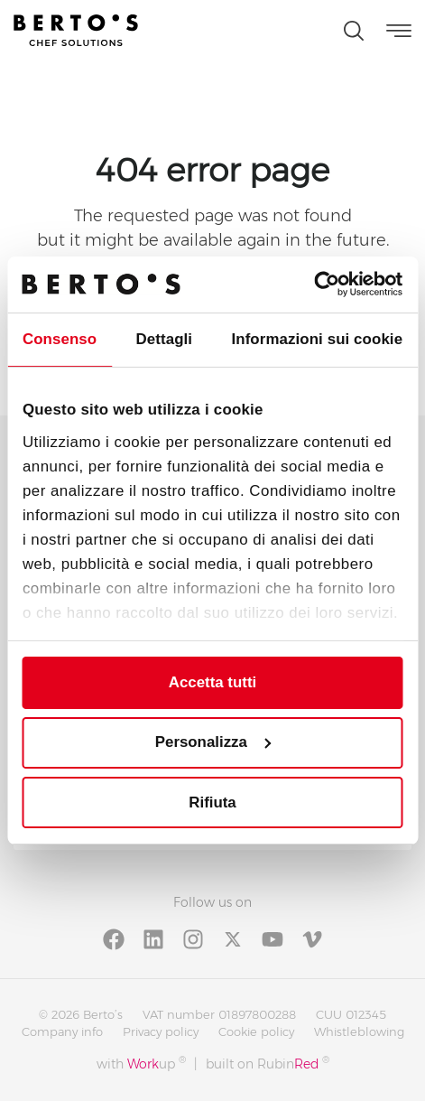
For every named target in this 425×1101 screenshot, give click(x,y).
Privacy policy (161, 1031)
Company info (62, 1031)
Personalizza (213, 742)
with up (141, 1063)
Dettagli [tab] (164, 339)
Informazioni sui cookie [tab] (316, 339)
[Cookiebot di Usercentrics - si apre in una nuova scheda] (323, 284)
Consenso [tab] (60, 339)
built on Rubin (267, 1063)
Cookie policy (256, 1031)
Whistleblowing (359, 1031)
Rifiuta (212, 802)
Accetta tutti (212, 682)
